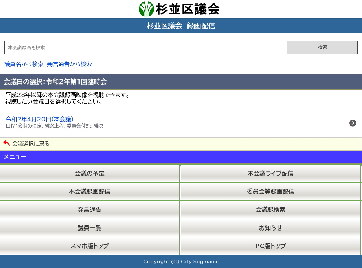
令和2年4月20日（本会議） (54, 122)
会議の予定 (90, 173)
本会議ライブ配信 (271, 173)
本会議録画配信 (89, 191)
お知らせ (270, 228)
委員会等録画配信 (270, 191)
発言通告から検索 (69, 64)
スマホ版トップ (89, 246)
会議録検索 (271, 209)
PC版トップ (270, 246)
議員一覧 (89, 228)
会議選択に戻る (30, 143)
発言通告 (89, 209)
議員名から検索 (23, 64)
